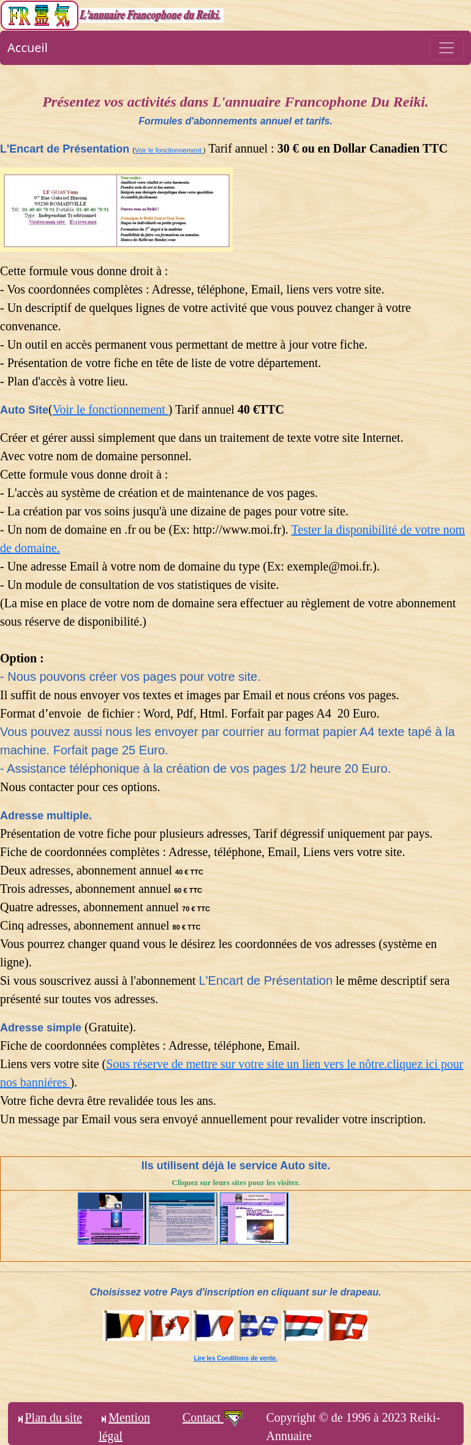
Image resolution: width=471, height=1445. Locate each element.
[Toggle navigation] (446, 48)
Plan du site (48, 1417)
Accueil (27, 47)
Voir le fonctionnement (169, 150)
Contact (213, 1417)
